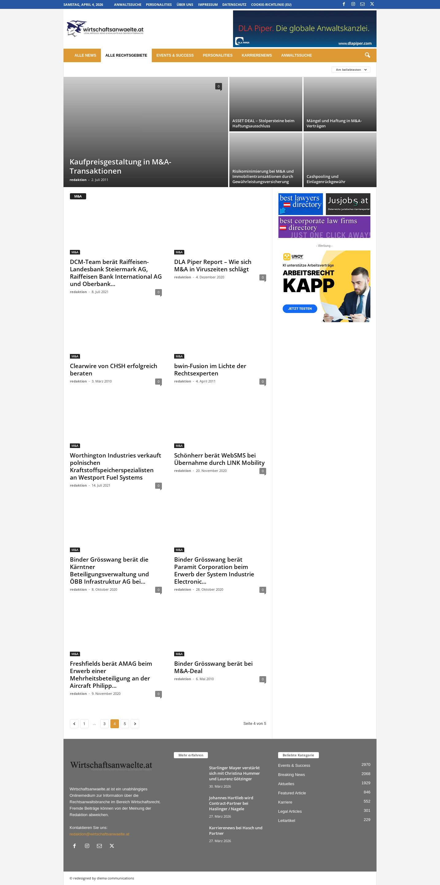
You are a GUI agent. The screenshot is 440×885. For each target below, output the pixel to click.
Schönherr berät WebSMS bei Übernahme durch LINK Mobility (219, 459)
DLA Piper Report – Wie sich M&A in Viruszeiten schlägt (212, 265)
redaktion (78, 179)
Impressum (208, 4)
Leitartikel (286, 820)
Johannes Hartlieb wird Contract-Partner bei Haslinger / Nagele (231, 803)
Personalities (159, 4)
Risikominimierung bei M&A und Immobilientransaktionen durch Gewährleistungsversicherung (263, 176)
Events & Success (174, 55)
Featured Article (292, 793)
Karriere (285, 802)
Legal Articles (290, 811)
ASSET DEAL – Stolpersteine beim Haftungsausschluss (263, 123)
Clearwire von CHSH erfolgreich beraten (113, 369)
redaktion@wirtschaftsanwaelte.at (99, 834)
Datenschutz (234, 4)
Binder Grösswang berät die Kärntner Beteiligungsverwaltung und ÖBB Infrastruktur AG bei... (109, 570)
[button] (367, 55)
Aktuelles (286, 783)
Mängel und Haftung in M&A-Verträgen (334, 123)
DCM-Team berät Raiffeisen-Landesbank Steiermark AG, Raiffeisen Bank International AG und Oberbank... (116, 273)
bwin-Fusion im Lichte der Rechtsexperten (210, 369)
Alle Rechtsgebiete (126, 55)
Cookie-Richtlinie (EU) (271, 4)
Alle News (85, 55)
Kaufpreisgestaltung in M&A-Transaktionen (120, 166)
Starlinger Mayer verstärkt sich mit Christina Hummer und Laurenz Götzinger (234, 773)
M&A (74, 252)
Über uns (185, 4)
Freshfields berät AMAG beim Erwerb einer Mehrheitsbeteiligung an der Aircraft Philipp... (111, 675)
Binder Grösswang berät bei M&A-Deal (213, 667)
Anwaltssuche (127, 4)
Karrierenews (257, 55)
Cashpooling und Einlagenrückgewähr (326, 179)
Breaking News (291, 774)
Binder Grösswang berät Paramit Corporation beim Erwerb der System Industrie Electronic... (214, 570)
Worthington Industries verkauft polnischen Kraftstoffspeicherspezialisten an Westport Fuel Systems (115, 466)
